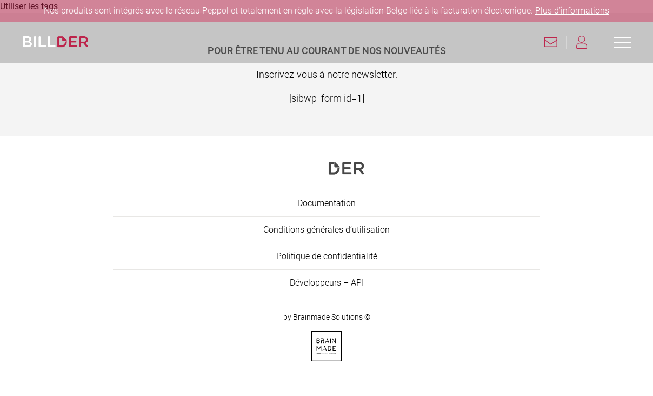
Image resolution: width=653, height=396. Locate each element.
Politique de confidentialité (326, 256)
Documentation (326, 203)
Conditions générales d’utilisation (326, 230)
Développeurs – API (327, 283)
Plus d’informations (572, 10)
